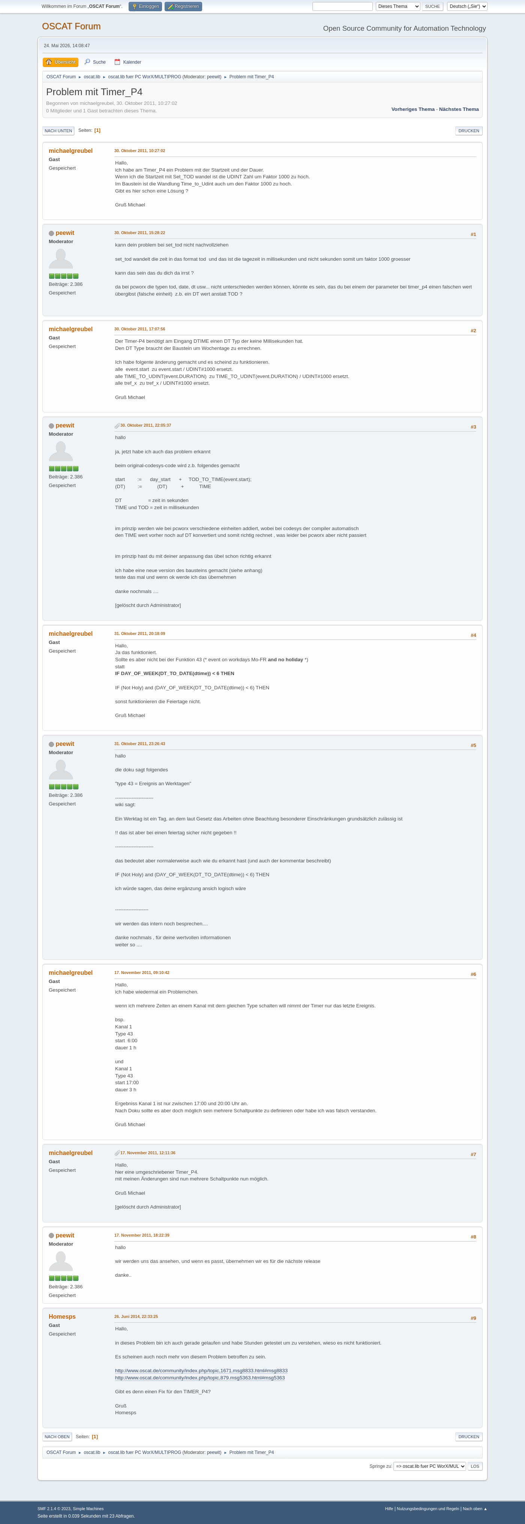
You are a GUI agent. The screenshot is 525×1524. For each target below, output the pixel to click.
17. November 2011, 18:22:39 (142, 1235)
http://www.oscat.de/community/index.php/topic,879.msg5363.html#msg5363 (200, 1378)
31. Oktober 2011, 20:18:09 (139, 633)
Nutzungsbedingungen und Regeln (428, 1508)
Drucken (469, 130)
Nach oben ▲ (475, 1508)
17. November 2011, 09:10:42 (142, 972)
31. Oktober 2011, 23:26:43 (139, 743)
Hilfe (389, 1508)
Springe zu (380, 1466)
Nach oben (57, 1436)
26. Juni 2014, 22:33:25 (136, 1316)
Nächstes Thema (459, 109)
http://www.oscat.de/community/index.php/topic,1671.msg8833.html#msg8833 (201, 1370)
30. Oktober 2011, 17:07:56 (139, 329)
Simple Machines (88, 1508)
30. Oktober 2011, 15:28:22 (139, 232)
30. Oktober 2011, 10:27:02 (139, 150)
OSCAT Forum (71, 26)
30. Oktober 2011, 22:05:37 (145, 425)
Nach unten (58, 130)
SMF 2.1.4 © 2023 (54, 1508)
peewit (213, 76)
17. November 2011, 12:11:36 (148, 1152)
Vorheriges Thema (413, 109)
